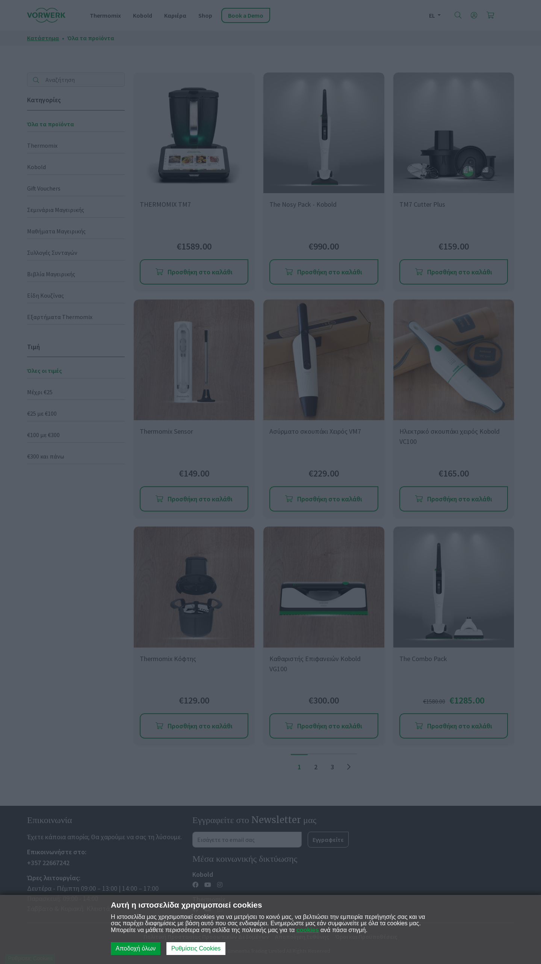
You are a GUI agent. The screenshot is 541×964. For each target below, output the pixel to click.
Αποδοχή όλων (136, 948)
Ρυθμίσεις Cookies (196, 948)
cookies (307, 930)
